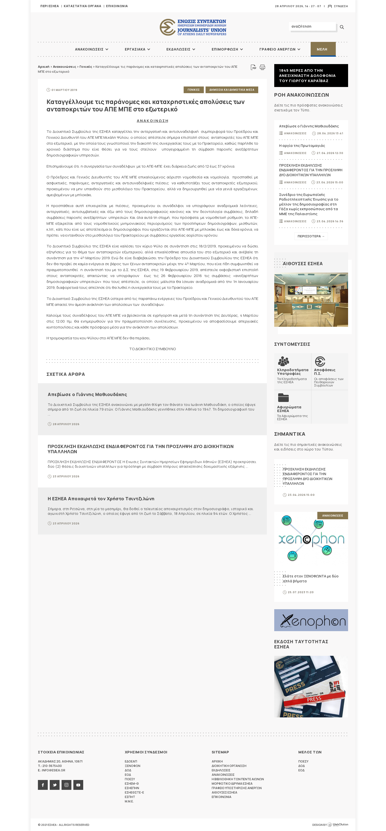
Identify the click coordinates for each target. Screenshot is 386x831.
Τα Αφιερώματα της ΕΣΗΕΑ (292, 412)
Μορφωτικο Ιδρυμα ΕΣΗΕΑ (232, 783)
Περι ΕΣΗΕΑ (49, 6)
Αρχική (43, 66)
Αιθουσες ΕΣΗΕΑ (303, 263)
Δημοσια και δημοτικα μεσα (232, 89)
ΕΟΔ (128, 775)
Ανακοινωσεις (89, 49)
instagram (66, 785)
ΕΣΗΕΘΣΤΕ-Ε (134, 792)
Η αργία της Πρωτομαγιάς (302, 145)
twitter (55, 785)
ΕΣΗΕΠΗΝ (132, 788)
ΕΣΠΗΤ (130, 797)
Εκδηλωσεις (178, 49)
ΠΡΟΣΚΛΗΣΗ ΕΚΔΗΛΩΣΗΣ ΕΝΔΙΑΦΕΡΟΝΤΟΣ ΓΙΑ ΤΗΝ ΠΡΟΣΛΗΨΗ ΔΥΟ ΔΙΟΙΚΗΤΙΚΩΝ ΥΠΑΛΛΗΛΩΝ (141, 449)
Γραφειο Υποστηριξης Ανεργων (237, 788)
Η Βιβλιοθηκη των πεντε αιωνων (238, 779)
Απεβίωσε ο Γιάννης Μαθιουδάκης (87, 394)
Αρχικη (217, 761)
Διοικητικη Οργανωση (229, 766)
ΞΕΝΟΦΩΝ (132, 766)
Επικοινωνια (117, 6)
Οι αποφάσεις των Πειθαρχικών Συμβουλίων (329, 377)
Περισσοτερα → (311, 236)
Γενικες (194, 89)
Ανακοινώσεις (64, 66)
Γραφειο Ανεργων (277, 49)
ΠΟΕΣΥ (130, 779)
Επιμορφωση (225, 49)
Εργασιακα (135, 49)
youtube (78, 785)
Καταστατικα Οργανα (82, 6)
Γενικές (86, 66)
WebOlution (337, 824)
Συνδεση (341, 6)
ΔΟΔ (128, 770)
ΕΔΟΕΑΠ (131, 761)
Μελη (322, 49)
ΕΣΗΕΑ (193, 27)
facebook (43, 785)
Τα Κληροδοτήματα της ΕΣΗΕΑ (292, 375)
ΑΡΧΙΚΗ (56, 49)
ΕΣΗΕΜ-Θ (132, 783)
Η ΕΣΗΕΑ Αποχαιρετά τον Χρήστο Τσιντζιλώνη (101, 499)
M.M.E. (129, 801)
